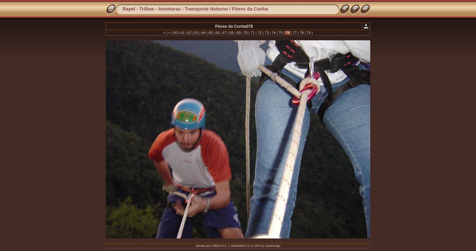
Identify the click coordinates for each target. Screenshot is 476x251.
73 (266, 33)
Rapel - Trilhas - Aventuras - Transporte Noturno (175, 9)
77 (295, 33)
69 (239, 33)
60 (175, 33)
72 (259, 33)
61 (182, 33)
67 (224, 33)
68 (231, 33)
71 (253, 33)
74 (274, 33)
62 (189, 33)
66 (217, 33)
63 (196, 33)
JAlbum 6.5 (219, 245)
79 (309, 33)
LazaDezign (273, 245)
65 (211, 33)
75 (281, 33)
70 (246, 33)
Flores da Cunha (250, 9)
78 (301, 33)
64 (203, 33)
